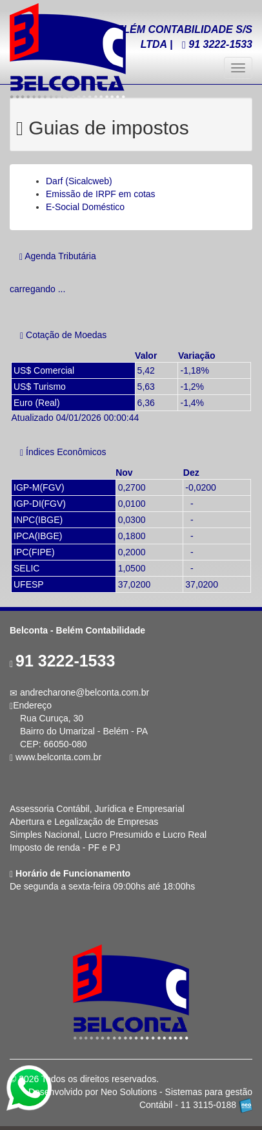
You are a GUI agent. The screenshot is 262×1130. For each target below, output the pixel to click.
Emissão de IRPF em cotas (101, 194)
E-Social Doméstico (85, 207)
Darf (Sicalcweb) (79, 181)
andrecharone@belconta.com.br (84, 692)
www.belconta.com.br (58, 757)
